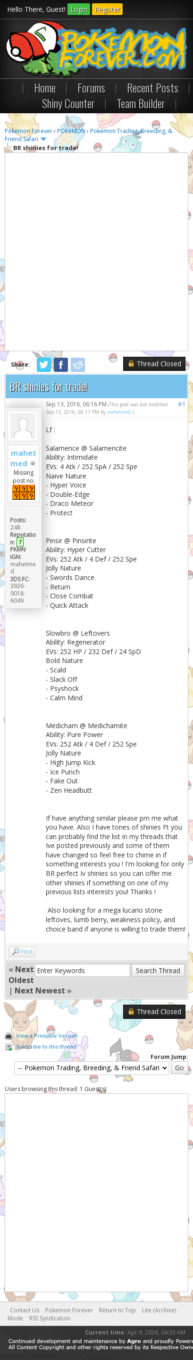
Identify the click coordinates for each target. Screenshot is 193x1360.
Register (107, 9)
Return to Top (117, 1310)
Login (78, 9)
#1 (181, 404)
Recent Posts (152, 87)
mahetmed (23, 458)
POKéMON (71, 131)
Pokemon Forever (28, 131)
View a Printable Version (47, 1035)
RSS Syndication (49, 1318)
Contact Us (24, 1310)
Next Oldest (21, 974)
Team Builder (141, 102)
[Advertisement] (96, 251)
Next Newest (40, 990)
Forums (91, 87)
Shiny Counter (68, 102)
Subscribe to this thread (46, 1046)
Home (45, 87)
